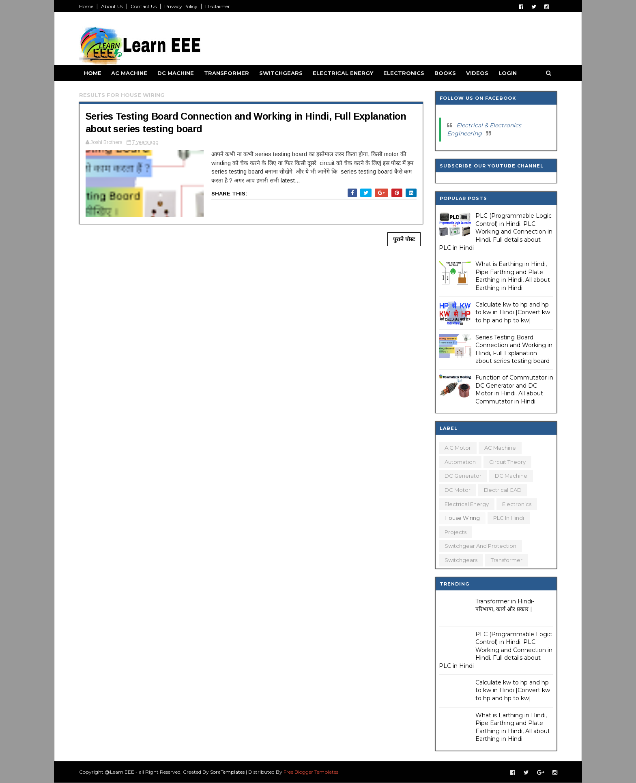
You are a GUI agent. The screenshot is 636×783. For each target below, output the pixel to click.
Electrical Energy (344, 73)
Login (509, 73)
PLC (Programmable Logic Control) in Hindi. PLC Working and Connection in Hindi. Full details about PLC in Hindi (495, 231)
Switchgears (282, 73)
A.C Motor (457, 447)
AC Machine (130, 73)
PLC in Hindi (507, 518)
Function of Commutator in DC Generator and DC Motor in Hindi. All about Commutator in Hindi (513, 389)
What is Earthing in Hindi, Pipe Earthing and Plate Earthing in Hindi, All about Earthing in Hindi (512, 276)
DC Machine (177, 73)
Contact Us (145, 6)
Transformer (227, 73)
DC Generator (462, 475)
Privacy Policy (182, 6)
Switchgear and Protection (480, 546)
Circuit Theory (506, 462)
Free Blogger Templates (312, 772)
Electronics (405, 73)
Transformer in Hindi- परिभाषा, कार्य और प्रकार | (504, 605)
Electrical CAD (502, 490)
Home (87, 6)
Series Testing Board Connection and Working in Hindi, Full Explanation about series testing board (513, 349)
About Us (113, 6)
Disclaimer (218, 6)
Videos (478, 73)
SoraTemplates (228, 772)
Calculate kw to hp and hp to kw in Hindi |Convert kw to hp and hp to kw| (512, 312)
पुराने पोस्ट (400, 240)
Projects (455, 532)
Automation (459, 462)
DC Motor (457, 490)
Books (446, 73)
